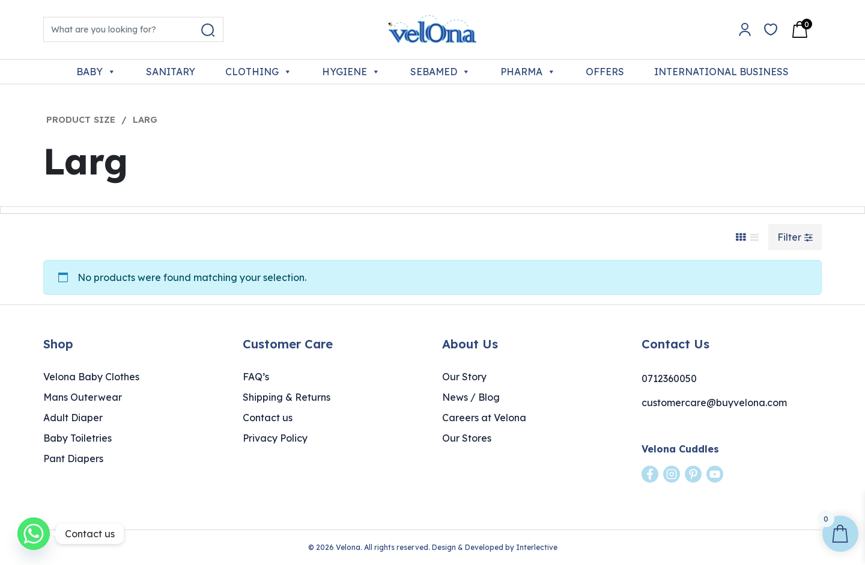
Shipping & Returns (286, 397)
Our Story (464, 377)
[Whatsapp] (33, 533)
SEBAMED (440, 72)
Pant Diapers (73, 458)
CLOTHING (258, 72)
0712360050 (669, 378)
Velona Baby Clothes (91, 377)
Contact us (268, 418)
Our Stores (466, 438)
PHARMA (528, 72)
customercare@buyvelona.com (714, 403)
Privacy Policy (275, 438)
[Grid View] (740, 237)
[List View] (754, 237)
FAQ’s (256, 377)
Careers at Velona (484, 418)
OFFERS (605, 72)
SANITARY (170, 72)
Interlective (536, 547)
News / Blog (471, 397)
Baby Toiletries (77, 438)
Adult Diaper (73, 418)
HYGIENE (351, 72)
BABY (96, 72)
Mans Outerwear (82, 397)
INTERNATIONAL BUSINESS (721, 72)
